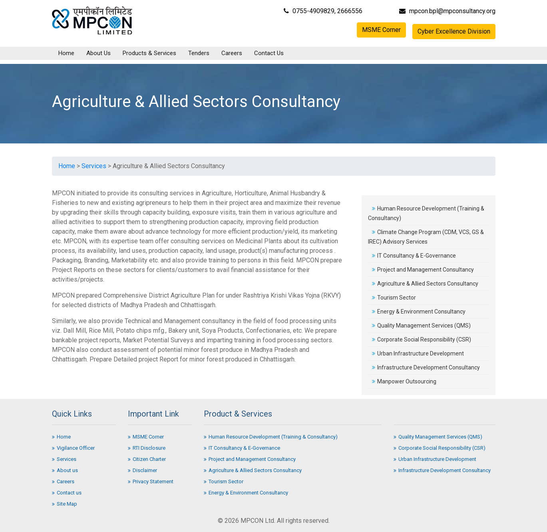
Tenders (198, 53)
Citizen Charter (147, 459)
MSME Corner (381, 30)
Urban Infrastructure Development (418, 353)
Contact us (67, 493)
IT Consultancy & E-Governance (414, 255)
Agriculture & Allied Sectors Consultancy (425, 283)
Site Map (64, 504)
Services (94, 166)
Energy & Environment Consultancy (418, 311)
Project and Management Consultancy (423, 269)
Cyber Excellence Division (454, 31)
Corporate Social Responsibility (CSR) (421, 339)
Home (66, 53)
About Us (98, 53)
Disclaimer (142, 470)
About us (65, 470)
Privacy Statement (150, 481)
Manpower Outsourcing (404, 381)
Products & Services (149, 53)
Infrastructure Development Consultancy (426, 367)
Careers (231, 53)
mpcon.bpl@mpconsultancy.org (447, 11)
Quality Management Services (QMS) (421, 325)
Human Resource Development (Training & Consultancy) (271, 437)
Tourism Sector (394, 297)
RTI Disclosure (146, 448)
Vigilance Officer (73, 448)
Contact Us (269, 53)
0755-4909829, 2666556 (323, 11)
